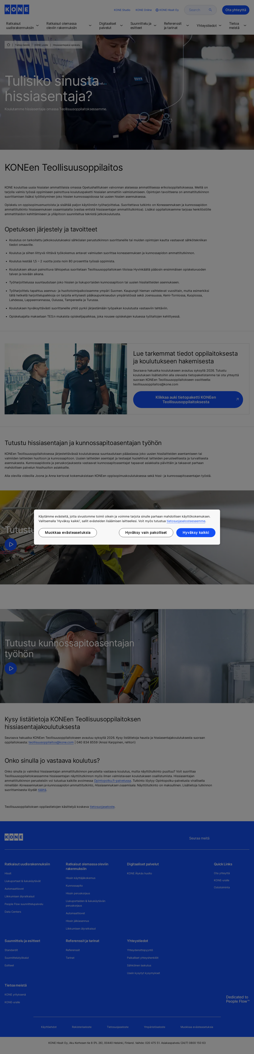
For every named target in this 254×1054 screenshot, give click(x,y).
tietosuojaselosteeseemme (186, 521)
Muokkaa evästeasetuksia (68, 533)
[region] (127, 527)
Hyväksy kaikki (196, 533)
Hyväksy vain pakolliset (146, 533)
